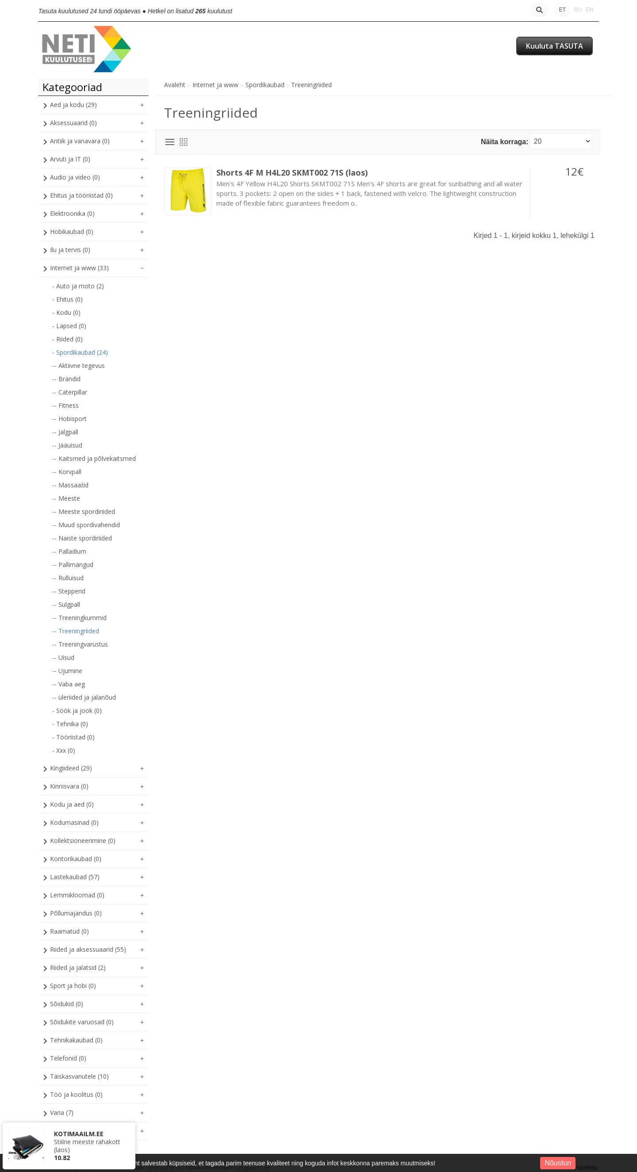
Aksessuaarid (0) (73, 123)
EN (589, 10)
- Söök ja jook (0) (77, 710)
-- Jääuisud (67, 445)
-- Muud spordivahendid (86, 525)
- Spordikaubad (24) (80, 352)
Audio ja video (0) (75, 177)
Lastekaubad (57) (75, 877)
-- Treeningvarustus (80, 644)
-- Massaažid (70, 485)
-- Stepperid (68, 591)
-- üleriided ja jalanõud (84, 697)
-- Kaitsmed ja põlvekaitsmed (94, 458)
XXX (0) (60, 1130)
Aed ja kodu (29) (73, 104)
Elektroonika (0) (72, 213)
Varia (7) (61, 1112)
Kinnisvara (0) (69, 786)
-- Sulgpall (66, 604)
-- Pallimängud (72, 564)
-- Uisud (63, 657)
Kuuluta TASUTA (554, 46)
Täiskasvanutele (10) (79, 1076)
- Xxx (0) (63, 750)
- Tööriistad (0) (73, 737)
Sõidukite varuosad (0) (82, 1022)
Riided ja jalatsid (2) (78, 967)
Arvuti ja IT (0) (70, 159)
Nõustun (558, 1163)
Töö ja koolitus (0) (76, 1094)
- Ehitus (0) (67, 299)
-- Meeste (66, 498)
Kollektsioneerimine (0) (82, 840)
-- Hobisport (69, 418)
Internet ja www (215, 84)
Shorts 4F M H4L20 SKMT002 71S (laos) (292, 172)
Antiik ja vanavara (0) (80, 141)
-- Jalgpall (65, 432)
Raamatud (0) (69, 931)
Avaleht (174, 84)
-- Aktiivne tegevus (78, 365)
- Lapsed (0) (69, 326)
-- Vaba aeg (68, 684)
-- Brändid (66, 379)
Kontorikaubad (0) (75, 858)
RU (578, 10)
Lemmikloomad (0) (77, 895)
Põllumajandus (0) (76, 913)
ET (562, 10)
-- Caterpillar (69, 392)
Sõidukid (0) (66, 1004)
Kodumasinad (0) (74, 822)
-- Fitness (65, 405)
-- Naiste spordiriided (82, 538)
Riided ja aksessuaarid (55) (88, 949)
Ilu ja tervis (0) (70, 249)
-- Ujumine (67, 670)
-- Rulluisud (68, 578)
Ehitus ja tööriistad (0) (81, 195)
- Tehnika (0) (70, 724)
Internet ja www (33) (79, 268)
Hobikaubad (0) (71, 231)
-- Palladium (69, 551)
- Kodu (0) (66, 312)
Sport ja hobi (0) (73, 985)
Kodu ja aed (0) (72, 804)
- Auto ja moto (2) (78, 286)
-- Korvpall (66, 471)
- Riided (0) (67, 339)
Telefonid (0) (68, 1058)
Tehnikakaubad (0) (76, 1040)
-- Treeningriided (75, 631)
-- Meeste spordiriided (83, 511)
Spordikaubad (265, 84)
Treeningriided (311, 84)
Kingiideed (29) (71, 768)
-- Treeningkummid (79, 617)
